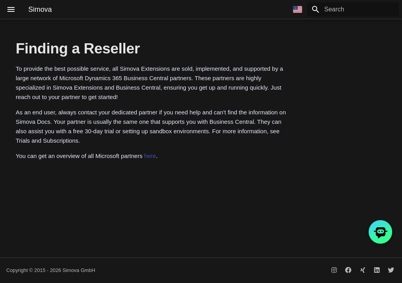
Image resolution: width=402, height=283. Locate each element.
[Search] (353, 9)
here (150, 156)
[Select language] (297, 9)
